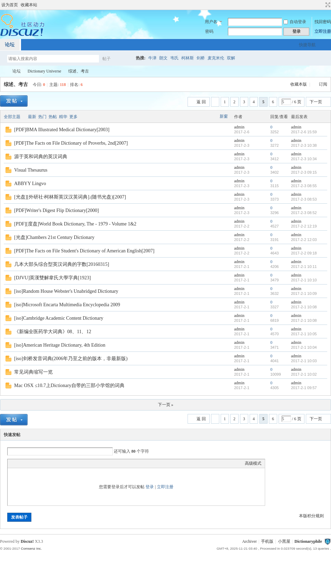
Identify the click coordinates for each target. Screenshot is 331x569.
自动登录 (294, 21)
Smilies (62, 463)
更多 (73, 116)
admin (239, 127)
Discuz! (27, 541)
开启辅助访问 (321, 5)
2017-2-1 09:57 (304, 388)
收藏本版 (299, 84)
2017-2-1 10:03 (304, 361)
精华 (63, 116)
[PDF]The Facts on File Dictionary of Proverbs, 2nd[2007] (71, 143)
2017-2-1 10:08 (304, 307)
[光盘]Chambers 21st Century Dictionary (54, 237)
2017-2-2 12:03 (304, 240)
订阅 (323, 84)
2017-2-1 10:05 (304, 334)
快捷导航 (307, 44)
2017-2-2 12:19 (304, 226)
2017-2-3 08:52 (304, 213)
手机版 (267, 541)
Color (19, 463)
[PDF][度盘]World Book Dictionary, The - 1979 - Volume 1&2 (75, 223)
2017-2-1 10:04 (304, 347)
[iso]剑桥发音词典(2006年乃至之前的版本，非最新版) (71, 358)
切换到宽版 (327, 5)
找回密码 (322, 21)
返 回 (201, 101)
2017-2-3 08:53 (304, 199)
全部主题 (12, 116)
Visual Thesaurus (31, 170)
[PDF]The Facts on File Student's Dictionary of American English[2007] (84, 250)
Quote (45, 463)
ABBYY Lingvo (30, 183)
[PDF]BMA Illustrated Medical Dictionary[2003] (61, 129)
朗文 (163, 58)
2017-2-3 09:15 (304, 172)
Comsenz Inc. (31, 548)
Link (36, 463)
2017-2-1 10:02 (304, 374)
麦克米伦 (216, 58)
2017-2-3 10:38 (304, 145)
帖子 (106, 58)
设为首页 (9, 4)
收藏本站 (29, 4)
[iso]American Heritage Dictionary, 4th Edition (60, 345)
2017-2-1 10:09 (304, 293)
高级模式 (253, 463)
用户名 (211, 21)
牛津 (152, 58)
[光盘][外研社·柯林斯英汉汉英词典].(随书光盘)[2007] (70, 197)
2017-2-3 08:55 (304, 186)
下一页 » (165, 404)
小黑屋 (284, 541)
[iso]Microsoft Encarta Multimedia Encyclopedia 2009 (67, 304)
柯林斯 (187, 58)
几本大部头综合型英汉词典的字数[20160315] (61, 264)
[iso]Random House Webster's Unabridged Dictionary (66, 291)
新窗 (224, 116)
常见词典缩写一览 (33, 372)
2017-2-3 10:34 (304, 159)
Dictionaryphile (3, 71)
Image (28, 463)
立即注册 (322, 31)
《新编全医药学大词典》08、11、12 (52, 331)
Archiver (249, 541)
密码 (209, 31)
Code (54, 463)
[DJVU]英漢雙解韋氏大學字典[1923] (52, 277)
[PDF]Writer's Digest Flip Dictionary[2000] (56, 210)
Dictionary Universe (44, 71)
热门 (42, 116)
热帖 (53, 116)
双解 (231, 58)
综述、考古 (78, 71)
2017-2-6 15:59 (304, 132)
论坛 (16, 71)
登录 (150, 486)
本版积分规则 (311, 515)
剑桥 (201, 58)
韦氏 (174, 58)
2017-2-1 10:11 (304, 266)
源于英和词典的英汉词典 (40, 156)
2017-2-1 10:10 (304, 280)
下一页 (316, 101)
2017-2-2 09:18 (304, 253)
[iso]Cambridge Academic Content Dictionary (58, 318)
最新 (32, 116)
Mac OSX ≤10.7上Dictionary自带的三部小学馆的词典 (69, 385)
